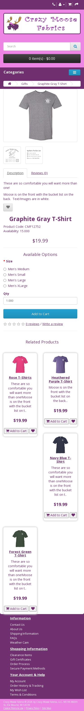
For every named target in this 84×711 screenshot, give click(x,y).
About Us (16, 629)
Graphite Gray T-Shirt (52, 84)
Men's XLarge (15, 286)
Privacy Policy (32, 708)
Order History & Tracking (26, 686)
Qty (6, 293)
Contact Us (17, 625)
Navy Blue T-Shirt (60, 460)
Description (15, 173)
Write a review (52, 324)
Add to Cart (40, 314)
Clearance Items (21, 655)
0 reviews (32, 324)
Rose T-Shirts (20, 377)
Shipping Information (24, 634)
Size (9, 261)
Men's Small (14, 274)
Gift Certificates (20, 659)
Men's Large (14, 280)
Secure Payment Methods (27, 668)
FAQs (13, 638)
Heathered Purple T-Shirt (60, 379)
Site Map (46, 708)
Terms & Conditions (23, 694)
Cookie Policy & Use (13, 708)
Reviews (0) (39, 173)
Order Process (20, 664)
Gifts (24, 84)
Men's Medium (16, 269)
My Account (18, 681)
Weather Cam (19, 642)
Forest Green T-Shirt (20, 553)
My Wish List (18, 690)
